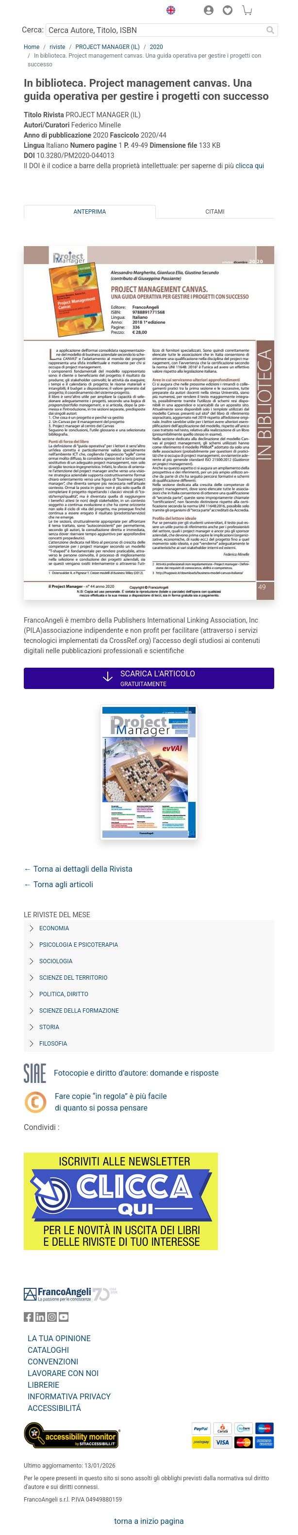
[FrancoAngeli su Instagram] (52, 1319)
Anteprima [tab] (90, 211)
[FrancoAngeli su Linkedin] (40, 1319)
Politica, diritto (63, 994)
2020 (156, 47)
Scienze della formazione (79, 1010)
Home (31, 47)
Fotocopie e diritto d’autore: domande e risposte (136, 1073)
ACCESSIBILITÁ (54, 1408)
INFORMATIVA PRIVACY (69, 1396)
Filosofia (53, 1043)
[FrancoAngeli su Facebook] (28, 1319)
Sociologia (55, 961)
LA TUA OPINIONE (59, 1338)
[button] (168, 11)
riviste (57, 47)
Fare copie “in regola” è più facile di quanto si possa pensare (111, 1102)
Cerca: (33, 29)
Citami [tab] (214, 211)
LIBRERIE (43, 1385)
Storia (49, 1027)
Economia (54, 928)
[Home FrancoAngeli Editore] (57, 11)
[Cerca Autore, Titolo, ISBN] (154, 30)
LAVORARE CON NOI (63, 1373)
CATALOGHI (48, 1350)
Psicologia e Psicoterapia (78, 944)
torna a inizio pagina (148, 1521)
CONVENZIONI (53, 1361)
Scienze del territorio (73, 977)
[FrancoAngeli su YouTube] (63, 1319)
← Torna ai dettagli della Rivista (78, 869)
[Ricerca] (270, 30)
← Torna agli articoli (58, 884)
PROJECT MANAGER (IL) (107, 47)
